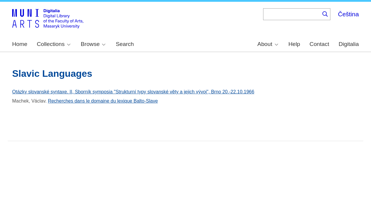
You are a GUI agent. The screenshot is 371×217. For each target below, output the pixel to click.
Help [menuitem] (294, 44)
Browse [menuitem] (93, 44)
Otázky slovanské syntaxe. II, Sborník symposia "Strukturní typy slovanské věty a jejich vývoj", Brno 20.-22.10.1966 (133, 91)
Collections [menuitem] (54, 44)
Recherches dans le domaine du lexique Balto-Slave (103, 100)
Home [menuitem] (19, 44)
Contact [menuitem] (319, 44)
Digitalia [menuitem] (349, 44)
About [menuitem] (268, 44)
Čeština (348, 14)
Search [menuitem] (125, 44)
